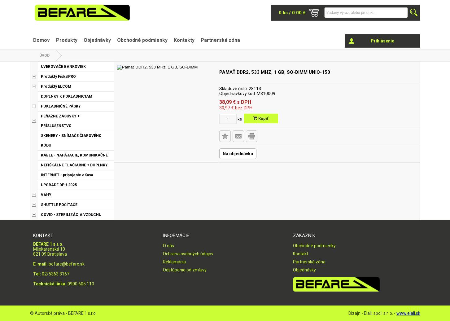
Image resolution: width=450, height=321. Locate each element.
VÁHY (46, 195)
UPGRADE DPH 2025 (59, 185)
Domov (41, 40)
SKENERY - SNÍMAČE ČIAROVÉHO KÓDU (71, 140)
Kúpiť (261, 118)
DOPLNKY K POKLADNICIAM (66, 96)
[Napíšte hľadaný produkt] (366, 12)
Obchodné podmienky (142, 40)
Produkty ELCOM (56, 86)
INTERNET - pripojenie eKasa (67, 175)
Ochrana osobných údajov (188, 253)
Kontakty (184, 40)
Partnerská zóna (220, 40)
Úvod (44, 55)
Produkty (66, 40)
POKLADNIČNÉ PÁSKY (61, 106)
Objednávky (97, 40)
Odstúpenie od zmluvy (185, 269)
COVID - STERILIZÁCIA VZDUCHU (71, 215)
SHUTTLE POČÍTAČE (59, 205)
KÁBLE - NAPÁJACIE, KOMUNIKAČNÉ (74, 155)
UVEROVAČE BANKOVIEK (63, 66)
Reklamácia (174, 261)
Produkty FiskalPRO (58, 76)
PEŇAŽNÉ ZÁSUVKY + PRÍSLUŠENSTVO (60, 121)
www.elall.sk (408, 313)
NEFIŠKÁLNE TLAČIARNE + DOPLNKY (74, 165)
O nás (168, 245)
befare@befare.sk (67, 264)
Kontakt (300, 253)
